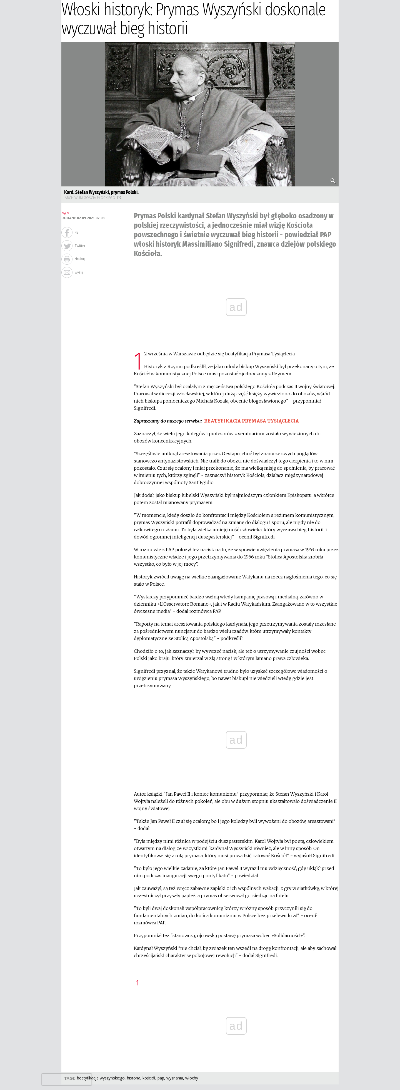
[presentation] (66, 1079)
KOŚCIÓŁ (148, 1078)
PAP (161, 1078)
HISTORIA (133, 1078)
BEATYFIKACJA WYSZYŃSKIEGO (101, 1078)
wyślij (79, 272)
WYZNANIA (174, 1078)
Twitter (80, 245)
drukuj (80, 259)
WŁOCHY (191, 1078)
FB (77, 232)
